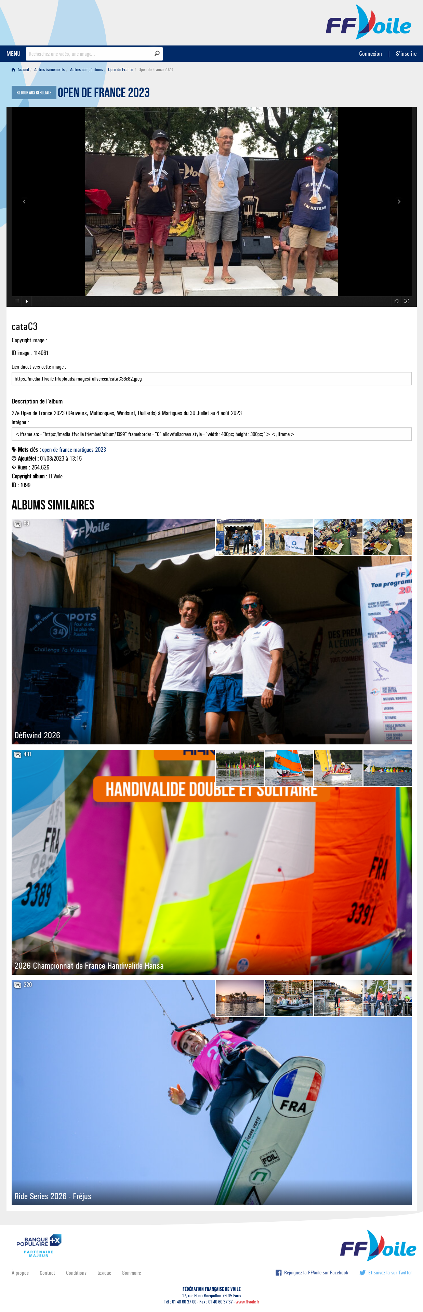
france (65, 449)
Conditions (76, 1273)
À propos (20, 1273)
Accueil (20, 69)
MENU (13, 53)
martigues (84, 449)
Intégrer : (212, 430)
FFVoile (369, 21)
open (47, 449)
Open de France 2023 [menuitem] (155, 69)
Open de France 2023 (104, 94)
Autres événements (49, 69)
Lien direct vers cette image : (212, 374)
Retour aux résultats (34, 93)
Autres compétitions (86, 69)
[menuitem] (22, 69)
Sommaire (131, 1273)
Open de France (120, 69)
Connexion (370, 53)
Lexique (104, 1273)
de (55, 449)
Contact (47, 1273)
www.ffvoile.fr (247, 1302)
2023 (100, 449)
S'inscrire (406, 53)
